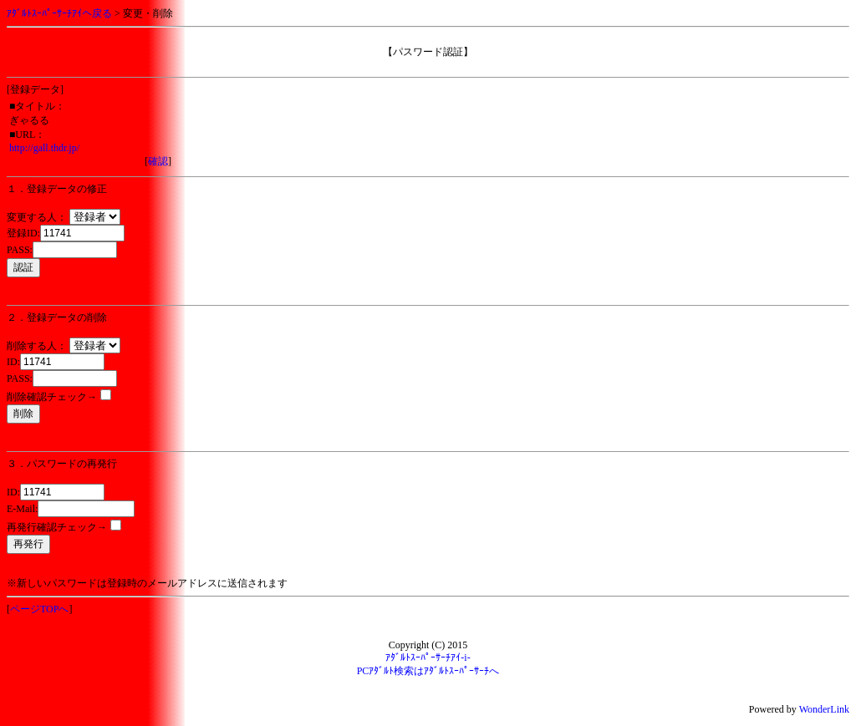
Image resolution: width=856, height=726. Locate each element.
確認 (158, 161)
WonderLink (824, 709)
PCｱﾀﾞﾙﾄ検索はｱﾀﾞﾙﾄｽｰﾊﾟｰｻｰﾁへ (428, 671)
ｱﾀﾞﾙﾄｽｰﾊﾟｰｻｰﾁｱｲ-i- (427, 657)
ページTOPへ (39, 609)
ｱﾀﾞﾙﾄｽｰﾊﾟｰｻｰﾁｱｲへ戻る (59, 13)
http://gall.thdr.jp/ (44, 148)
